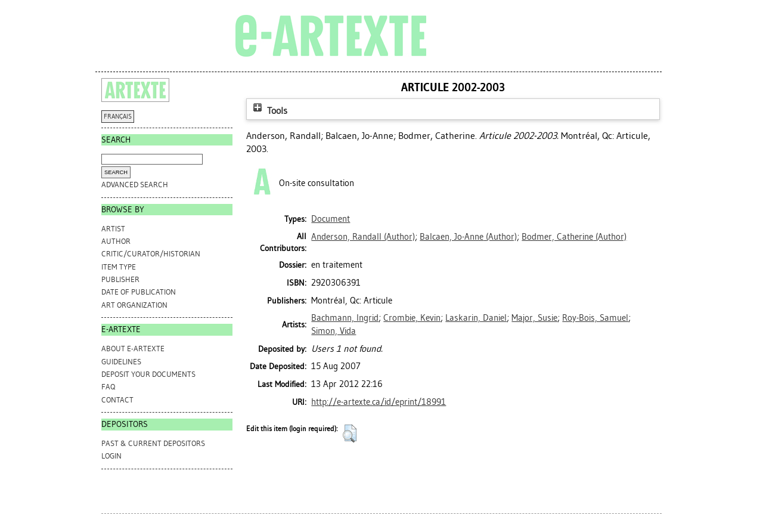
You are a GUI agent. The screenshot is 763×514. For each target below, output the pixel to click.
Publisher (120, 279)
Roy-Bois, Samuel (595, 317)
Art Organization (134, 305)
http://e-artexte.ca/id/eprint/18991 (378, 402)
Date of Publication (138, 291)
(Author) (363, 236)
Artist (113, 228)
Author (116, 241)
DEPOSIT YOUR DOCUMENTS (148, 374)
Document (330, 218)
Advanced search (134, 184)
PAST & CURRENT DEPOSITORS (153, 443)
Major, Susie (534, 317)
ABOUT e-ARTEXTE (133, 348)
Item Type (118, 266)
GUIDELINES (121, 361)
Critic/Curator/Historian (150, 253)
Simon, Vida (333, 331)
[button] (349, 433)
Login (111, 455)
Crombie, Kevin (412, 317)
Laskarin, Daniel (476, 317)
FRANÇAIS (118, 116)
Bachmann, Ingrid (345, 317)
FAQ (108, 386)
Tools (268, 110)
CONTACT (117, 399)
